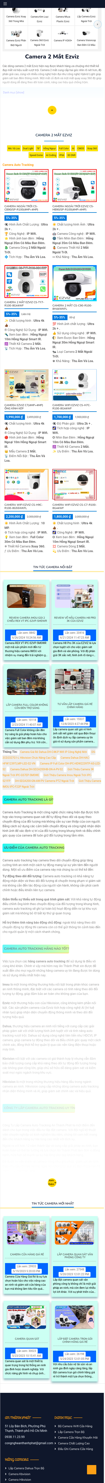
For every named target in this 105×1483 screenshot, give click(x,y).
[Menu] (5, 4)
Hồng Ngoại (49, 148)
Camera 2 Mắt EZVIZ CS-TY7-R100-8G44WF (24, 303)
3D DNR (71, 155)
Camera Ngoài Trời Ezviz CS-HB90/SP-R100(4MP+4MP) (73, 207)
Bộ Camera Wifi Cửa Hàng (75, 1426)
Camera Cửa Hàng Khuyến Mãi (78, 1438)
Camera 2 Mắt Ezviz (53, 135)
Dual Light (28, 148)
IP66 (61, 155)
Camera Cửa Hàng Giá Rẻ (27, 1254)
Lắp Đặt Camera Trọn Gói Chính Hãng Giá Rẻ (75, 1341)
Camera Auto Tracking (18, 165)
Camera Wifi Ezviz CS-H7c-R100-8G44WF (71, 406)
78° (38, 148)
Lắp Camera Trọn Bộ (71, 1432)
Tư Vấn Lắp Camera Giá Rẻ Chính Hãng (74, 706)
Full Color (64, 148)
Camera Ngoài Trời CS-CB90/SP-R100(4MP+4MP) (21, 207)
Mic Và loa (14, 148)
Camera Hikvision (20, 1480)
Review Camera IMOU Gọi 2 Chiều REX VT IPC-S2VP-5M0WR (27, 620)
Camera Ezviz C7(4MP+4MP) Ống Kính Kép (23, 406)
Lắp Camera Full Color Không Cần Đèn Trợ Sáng (27, 707)
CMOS (81, 148)
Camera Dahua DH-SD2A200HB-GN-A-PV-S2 (36, 769)
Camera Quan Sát (27, 1339)
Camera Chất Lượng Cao (74, 1443)
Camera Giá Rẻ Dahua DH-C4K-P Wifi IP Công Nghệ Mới (53, 752)
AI (73, 148)
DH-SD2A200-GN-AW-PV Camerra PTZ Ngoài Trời (44, 781)
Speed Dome (36, 155)
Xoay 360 (92, 148)
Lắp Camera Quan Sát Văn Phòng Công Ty (75, 1256)
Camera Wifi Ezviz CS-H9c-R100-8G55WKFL (23, 506)
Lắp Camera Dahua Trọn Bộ (26, 1468)
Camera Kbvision (19, 1474)
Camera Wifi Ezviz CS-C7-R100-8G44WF (74, 506)
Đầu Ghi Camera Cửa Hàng (75, 1449)
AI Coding (51, 155)
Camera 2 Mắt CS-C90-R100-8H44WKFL (72, 307)
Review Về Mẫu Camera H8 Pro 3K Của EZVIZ (75, 620)
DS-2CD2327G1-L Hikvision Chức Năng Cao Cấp (49, 755)
